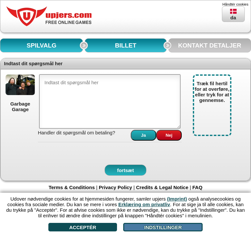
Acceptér (82, 227)
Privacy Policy (115, 187)
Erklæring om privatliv (144, 204)
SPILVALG (42, 45)
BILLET (126, 45)
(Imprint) (177, 199)
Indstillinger (163, 227)
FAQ (197, 187)
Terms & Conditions (72, 187)
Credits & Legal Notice (162, 187)
